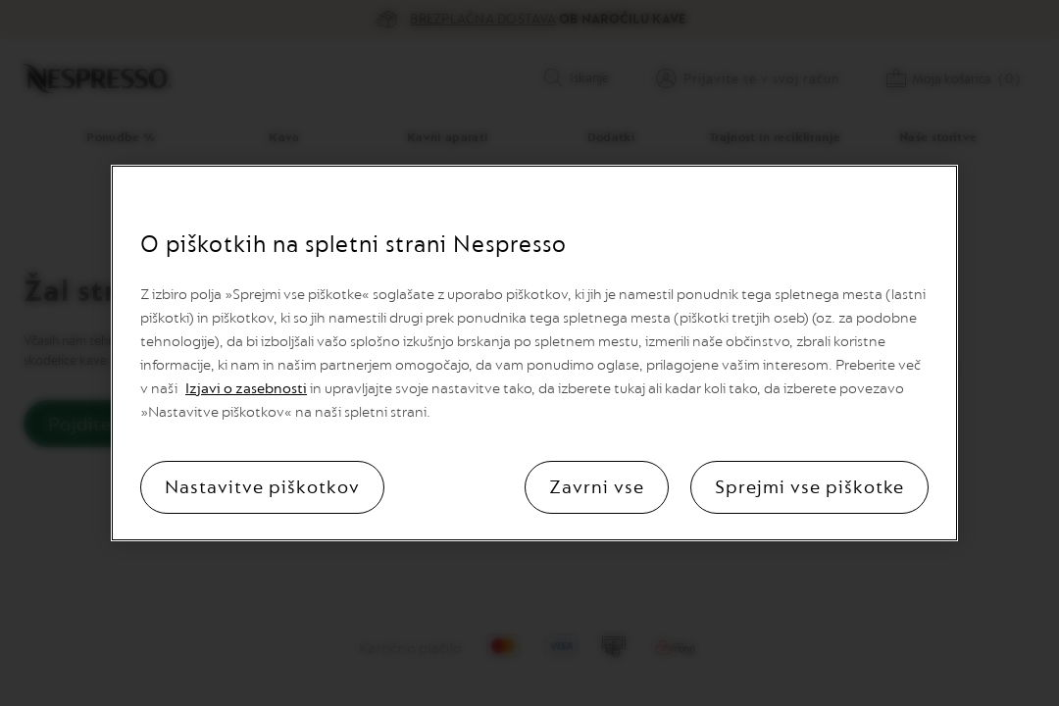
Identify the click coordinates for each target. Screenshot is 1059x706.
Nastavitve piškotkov (262, 487)
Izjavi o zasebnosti (246, 388)
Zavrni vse (596, 487)
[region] (534, 353)
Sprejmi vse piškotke (809, 487)
